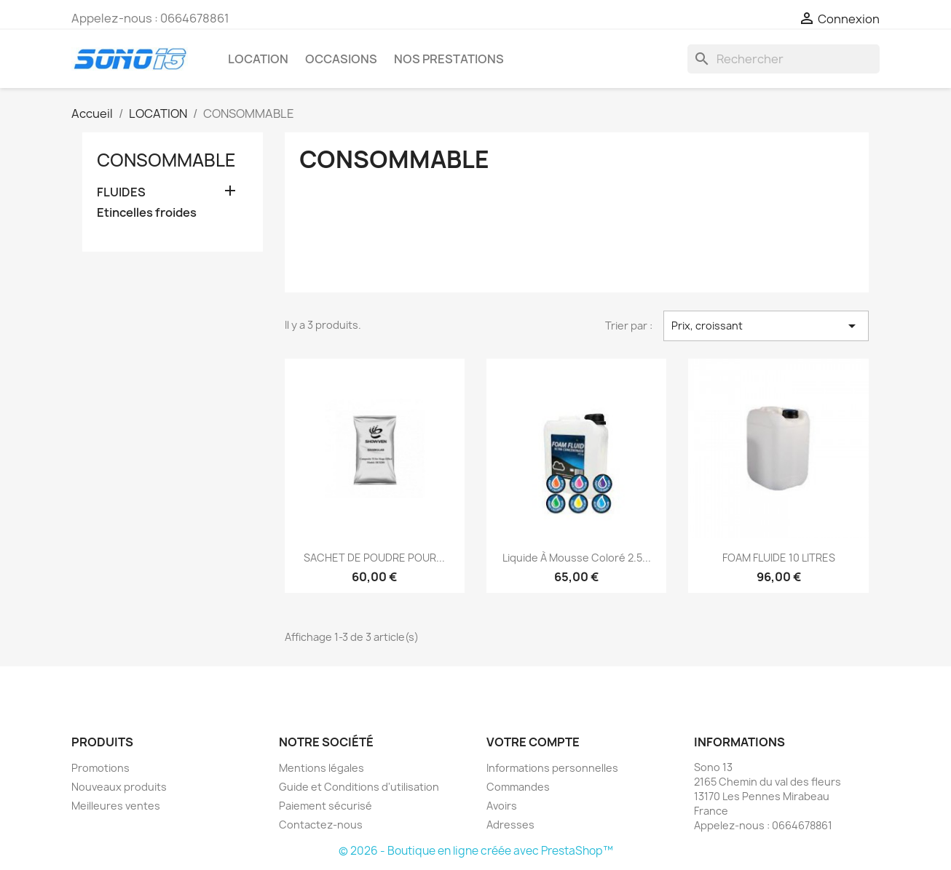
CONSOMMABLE (166, 160)
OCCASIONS (341, 59)
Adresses (510, 824)
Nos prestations (449, 59)
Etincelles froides (147, 212)
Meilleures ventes (115, 806)
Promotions (100, 768)
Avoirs (501, 806)
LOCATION (258, 59)
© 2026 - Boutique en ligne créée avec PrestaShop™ (476, 850)
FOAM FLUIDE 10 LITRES (778, 557)
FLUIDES (121, 192)
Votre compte (533, 742)
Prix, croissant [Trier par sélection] (766, 326)
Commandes (518, 787)
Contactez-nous (321, 824)
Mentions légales (321, 768)
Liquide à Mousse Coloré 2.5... (576, 557)
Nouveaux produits (119, 787)
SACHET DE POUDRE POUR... (374, 557)
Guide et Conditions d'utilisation (359, 787)
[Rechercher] (783, 58)
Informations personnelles (552, 768)
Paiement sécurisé (325, 806)
